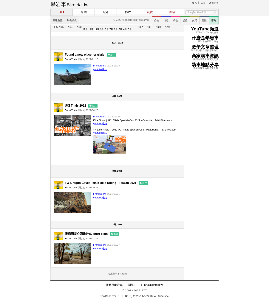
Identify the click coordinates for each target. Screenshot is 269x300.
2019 (167, 27)
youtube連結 (100, 69)
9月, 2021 (117, 171)
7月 (111, 29)
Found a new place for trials (84, 54)
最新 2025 (58, 27)
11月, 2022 (117, 42)
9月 (102, 29)
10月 (96, 29)
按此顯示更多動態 (117, 273)
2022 (140, 27)
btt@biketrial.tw (153, 284)
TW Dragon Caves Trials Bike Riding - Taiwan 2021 (100, 182)
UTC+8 (127, 296)
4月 (125, 29)
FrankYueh (71, 59)
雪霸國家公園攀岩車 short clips (86, 233)
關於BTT (133, 284)
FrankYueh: (99, 65)
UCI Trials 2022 (75, 105)
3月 (130, 29)
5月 (120, 29)
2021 (149, 27)
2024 (70, 27)
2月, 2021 (117, 224)
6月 (116, 29)
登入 (194, 2)
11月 (91, 29)
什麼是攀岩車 (114, 284)
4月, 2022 (117, 96)
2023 (79, 27)
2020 (158, 27)
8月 (106, 29)
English (213, 2)
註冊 (202, 2)
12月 (85, 29)
